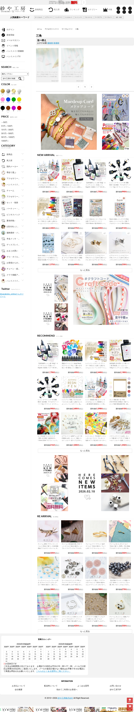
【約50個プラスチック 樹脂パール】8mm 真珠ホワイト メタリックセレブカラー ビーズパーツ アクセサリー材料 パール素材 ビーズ (48, 621)
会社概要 (18, 689)
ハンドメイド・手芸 (10, 185)
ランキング (71, 10)
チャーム (7, 191)
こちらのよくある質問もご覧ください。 (53, 671)
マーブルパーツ (67, 29)
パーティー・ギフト (10, 209)
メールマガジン (10, 40)
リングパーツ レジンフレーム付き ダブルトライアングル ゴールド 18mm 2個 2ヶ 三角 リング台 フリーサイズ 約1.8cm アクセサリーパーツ (48, 585)
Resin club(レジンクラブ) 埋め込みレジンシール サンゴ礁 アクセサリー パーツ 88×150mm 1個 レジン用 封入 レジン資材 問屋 (119, 223)
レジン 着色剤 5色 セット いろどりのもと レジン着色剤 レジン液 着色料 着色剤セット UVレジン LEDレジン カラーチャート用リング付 (48, 187)
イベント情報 (9, 46)
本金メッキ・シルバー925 (10, 239)
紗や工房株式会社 (65, 698)
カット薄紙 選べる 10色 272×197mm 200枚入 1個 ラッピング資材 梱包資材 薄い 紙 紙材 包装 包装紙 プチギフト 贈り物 (119, 404)
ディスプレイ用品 (10, 245)
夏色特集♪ (8, 221)
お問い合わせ (115, 686)
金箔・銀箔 (119, 17)
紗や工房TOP (115, 689)
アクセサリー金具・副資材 (10, 179)
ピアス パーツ (49, 17)
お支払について (18, 686)
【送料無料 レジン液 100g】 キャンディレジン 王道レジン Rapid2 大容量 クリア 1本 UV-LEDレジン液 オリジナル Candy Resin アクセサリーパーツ (96, 187)
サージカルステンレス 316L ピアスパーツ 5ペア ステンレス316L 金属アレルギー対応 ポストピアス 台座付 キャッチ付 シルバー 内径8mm (71, 585)
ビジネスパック (10, 215)
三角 (76, 29)
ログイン (7, 30)
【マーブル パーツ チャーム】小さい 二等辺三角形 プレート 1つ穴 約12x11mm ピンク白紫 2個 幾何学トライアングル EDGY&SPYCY (47, 76)
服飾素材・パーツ (10, 233)
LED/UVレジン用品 (10, 227)
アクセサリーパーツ (52, 29)
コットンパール (79, 17)
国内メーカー (9, 167)
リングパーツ (58, 17)
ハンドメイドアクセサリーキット (10, 281)
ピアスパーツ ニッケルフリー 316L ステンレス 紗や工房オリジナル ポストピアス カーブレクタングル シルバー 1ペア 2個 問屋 (119, 260)
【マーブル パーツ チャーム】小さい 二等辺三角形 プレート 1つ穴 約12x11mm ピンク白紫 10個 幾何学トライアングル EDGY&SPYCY (72, 76)
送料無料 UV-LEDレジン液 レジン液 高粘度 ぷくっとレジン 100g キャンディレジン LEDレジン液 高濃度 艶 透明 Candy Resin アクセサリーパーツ (72, 187)
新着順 (56, 43)
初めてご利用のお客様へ (67, 689)
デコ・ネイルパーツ (10, 257)
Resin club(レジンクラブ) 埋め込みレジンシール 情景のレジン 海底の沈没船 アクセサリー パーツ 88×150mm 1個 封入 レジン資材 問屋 (48, 260)
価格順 (50, 43)
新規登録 (7, 35)
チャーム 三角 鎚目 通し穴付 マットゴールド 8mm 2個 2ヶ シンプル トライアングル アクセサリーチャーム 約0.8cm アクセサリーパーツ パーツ (72, 548)
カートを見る (129, 707)
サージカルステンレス (39, 17)
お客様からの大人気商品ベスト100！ (10, 263)
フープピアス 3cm (99, 17)
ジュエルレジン (69, 17)
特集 (107, 10)
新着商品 (36, 10)
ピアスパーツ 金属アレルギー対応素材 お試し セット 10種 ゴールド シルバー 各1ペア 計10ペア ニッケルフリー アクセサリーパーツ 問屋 (72, 440)
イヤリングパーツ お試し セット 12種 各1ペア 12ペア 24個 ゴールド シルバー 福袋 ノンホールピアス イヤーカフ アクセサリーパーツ (119, 440)
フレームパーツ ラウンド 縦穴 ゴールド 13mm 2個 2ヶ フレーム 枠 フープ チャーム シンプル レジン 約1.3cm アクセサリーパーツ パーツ (96, 548)
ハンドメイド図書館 (12, 51)
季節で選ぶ (8, 173)
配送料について (51, 686)
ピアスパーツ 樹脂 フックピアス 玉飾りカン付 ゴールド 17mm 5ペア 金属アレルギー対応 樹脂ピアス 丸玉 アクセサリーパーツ (96, 621)
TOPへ (129, 700)
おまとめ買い (9, 251)
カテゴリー (89, 10)
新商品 (6, 154)
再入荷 (54, 10)
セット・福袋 (9, 203)
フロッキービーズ (89, 17)
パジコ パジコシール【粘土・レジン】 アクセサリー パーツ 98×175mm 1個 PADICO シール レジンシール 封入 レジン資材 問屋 (72, 223)
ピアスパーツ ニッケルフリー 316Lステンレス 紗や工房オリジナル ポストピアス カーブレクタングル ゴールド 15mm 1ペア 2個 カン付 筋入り (96, 260)
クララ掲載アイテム (10, 275)
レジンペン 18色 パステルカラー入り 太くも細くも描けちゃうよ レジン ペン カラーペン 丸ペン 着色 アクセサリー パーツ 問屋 (72, 404)
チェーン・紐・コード (10, 269)
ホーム (39, 29)
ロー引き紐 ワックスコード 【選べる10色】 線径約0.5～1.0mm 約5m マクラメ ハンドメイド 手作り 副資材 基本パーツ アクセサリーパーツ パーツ (48, 440)
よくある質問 (83, 686)
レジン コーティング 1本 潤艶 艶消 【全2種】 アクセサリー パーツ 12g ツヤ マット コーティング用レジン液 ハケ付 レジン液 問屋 (119, 187)
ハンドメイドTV (10, 56)
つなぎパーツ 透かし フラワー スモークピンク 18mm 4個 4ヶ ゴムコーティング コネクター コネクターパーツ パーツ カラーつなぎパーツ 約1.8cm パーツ (96, 585)
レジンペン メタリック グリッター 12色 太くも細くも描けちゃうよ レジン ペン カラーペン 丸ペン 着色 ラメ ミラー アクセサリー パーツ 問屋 (48, 223)
